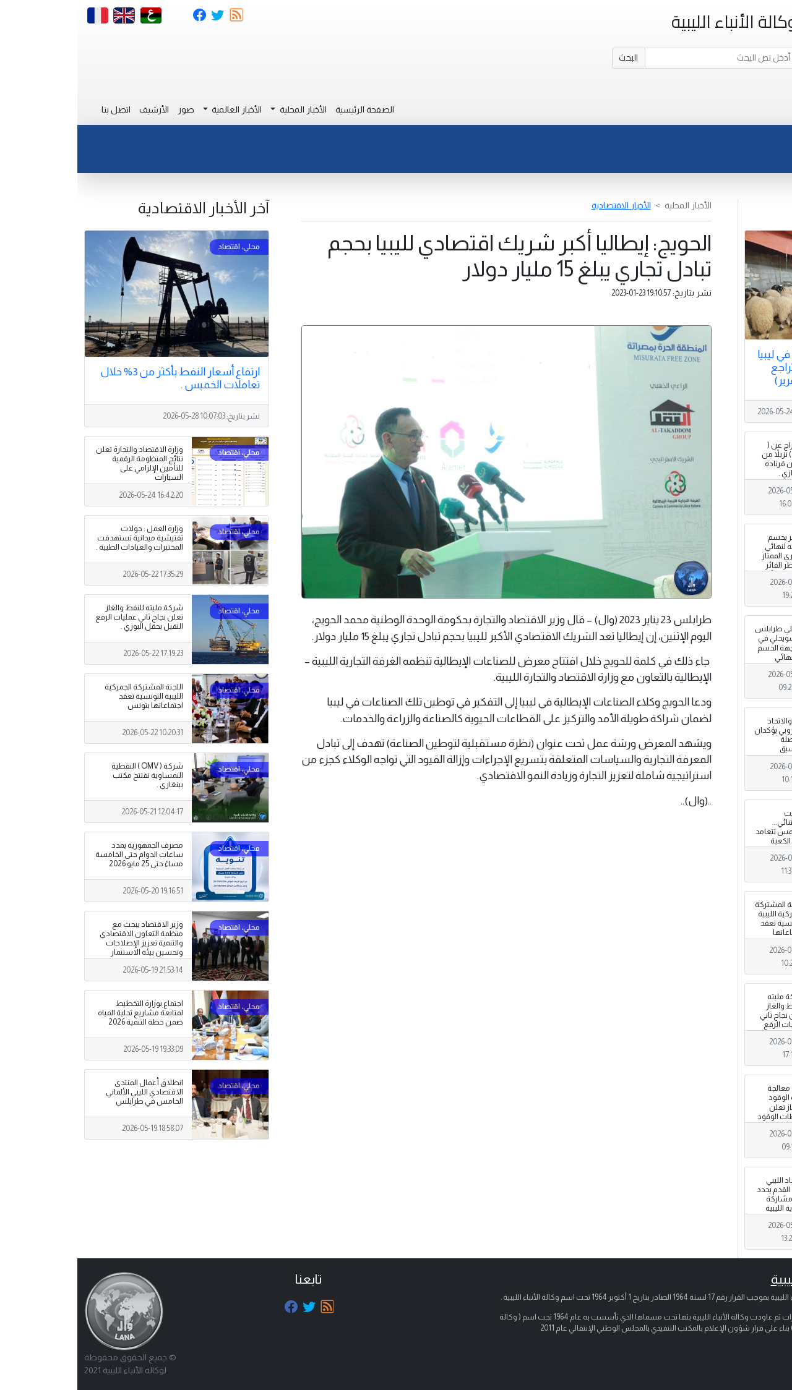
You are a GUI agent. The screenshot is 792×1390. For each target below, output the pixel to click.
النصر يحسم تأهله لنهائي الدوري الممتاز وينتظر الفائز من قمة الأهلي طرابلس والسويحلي (703, 565)
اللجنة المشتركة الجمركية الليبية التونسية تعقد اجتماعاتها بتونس (703, 923)
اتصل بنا (38, 109)
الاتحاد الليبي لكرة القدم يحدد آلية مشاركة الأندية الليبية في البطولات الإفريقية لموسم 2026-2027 (703, 1213)
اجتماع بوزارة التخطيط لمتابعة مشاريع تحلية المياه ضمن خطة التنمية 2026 (63, 1012)
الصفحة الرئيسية (287, 109)
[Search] (643, 58)
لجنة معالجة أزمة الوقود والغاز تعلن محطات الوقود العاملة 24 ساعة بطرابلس (703, 1112)
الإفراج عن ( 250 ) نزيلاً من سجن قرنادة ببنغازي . (706, 459)
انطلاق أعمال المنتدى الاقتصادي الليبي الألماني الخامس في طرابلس (67, 1092)
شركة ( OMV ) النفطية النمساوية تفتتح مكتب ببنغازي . (70, 775)
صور (108, 109)
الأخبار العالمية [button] (158, 109)
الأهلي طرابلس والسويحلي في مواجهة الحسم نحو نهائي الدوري (703, 647)
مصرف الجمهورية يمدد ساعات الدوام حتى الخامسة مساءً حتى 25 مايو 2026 (62, 854)
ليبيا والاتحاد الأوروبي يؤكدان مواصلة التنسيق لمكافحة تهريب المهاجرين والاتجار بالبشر (702, 749)
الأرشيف (77, 109)
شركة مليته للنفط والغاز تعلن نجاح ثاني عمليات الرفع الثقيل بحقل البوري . (705, 1020)
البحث (551, 57)
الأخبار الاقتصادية (544, 205)
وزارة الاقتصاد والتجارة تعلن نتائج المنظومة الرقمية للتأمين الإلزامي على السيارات (62, 463)
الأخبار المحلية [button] (224, 109)
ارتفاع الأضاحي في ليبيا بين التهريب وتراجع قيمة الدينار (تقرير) (728, 367)
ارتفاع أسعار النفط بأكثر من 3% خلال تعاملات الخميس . (103, 378)
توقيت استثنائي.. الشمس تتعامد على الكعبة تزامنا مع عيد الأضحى (703, 836)
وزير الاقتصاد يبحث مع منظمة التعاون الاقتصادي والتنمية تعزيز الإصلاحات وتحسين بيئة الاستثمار (64, 938)
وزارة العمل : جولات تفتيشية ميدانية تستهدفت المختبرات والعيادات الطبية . (62, 538)
